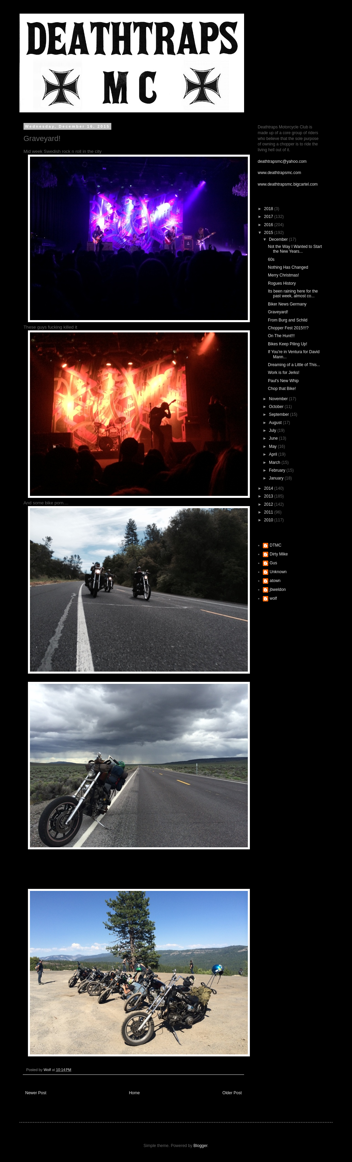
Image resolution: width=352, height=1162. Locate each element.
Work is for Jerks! (283, 372)
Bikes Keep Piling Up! (287, 344)
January (277, 478)
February (277, 470)
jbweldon (278, 589)
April (273, 454)
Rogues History (282, 283)
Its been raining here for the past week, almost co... (293, 293)
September (279, 414)
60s (271, 259)
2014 (269, 488)
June (274, 438)
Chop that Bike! (282, 388)
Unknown (278, 571)
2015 (269, 232)
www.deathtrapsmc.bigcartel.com (288, 184)
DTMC (276, 545)
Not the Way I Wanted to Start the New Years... (295, 249)
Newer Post (35, 1092)
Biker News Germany (287, 304)
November (279, 398)
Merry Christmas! (283, 275)
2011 (269, 512)
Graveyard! (278, 312)
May (273, 446)
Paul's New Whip (283, 380)
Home (134, 1092)
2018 (269, 208)
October (277, 406)
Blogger (200, 1145)
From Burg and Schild (287, 320)
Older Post (232, 1092)
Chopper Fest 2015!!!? (288, 328)
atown (275, 580)
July (273, 430)
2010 (269, 520)
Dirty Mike (279, 554)
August (276, 422)
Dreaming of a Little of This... (294, 364)
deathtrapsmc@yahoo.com (282, 161)
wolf (273, 598)
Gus (273, 563)
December (279, 239)
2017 (269, 216)
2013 (269, 496)
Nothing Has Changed (288, 267)
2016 (269, 224)
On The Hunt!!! (281, 335)
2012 (269, 504)
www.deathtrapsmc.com (279, 172)
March (275, 462)
